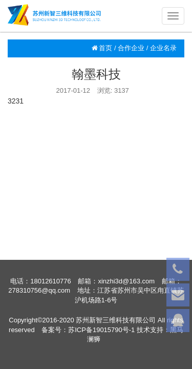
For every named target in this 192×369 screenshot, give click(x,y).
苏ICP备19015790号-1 (101, 330)
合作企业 (131, 48)
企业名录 (163, 48)
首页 (102, 48)
